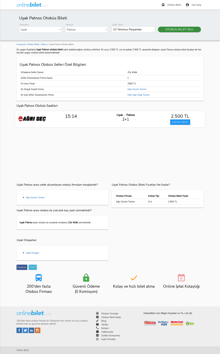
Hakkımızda (107, 331)
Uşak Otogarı (32, 252)
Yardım (104, 324)
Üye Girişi (193, 5)
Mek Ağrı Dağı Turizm (138, 94)
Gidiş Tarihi (117, 24)
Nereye (69, 24)
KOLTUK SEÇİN (180, 122)
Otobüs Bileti (171, 5)
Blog (103, 320)
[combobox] (40, 30)
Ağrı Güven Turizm (136, 89)
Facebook (21, 267)
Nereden (24, 24)
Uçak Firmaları (108, 339)
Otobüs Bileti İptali (111, 317)
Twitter (32, 267)
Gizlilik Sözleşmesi (110, 335)
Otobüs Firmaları (109, 313)
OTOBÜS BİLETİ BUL (179, 29)
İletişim (105, 328)
